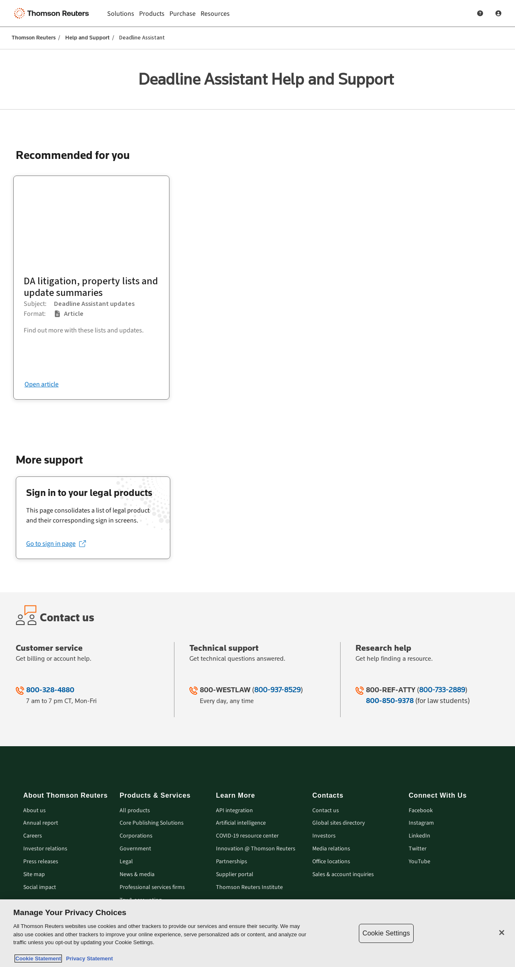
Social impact (39, 887)
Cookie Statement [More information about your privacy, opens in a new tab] (38, 958)
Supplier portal (234, 875)
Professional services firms (152, 887)
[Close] (502, 932)
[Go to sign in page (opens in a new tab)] (56, 544)
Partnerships (231, 862)
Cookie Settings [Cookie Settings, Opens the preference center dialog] (386, 933)
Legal (126, 862)
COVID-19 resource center (247, 836)
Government (135, 849)
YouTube (419, 862)
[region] (257, 933)
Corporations (136, 836)
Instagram (421, 823)
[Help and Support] (480, 13)
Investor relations (45, 849)
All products (135, 811)
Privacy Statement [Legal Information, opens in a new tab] (88, 958)
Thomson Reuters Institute (249, 887)
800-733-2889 (442, 689)
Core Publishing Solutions (152, 823)
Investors (324, 836)
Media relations (331, 849)
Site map (34, 875)
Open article (42, 384)
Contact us (325, 811)
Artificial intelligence (241, 823)
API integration (234, 811)
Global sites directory (338, 823)
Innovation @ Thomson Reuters (255, 849)
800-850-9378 (390, 700)
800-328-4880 (50, 689)
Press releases (40, 862)
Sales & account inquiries (343, 875)
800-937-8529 (277, 689)
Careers (32, 836)
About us (34, 811)
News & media (137, 875)
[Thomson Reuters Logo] (53, 13)
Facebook (421, 811)
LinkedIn (419, 836)
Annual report (40, 823)
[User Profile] (498, 13)
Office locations (331, 862)
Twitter (418, 849)
